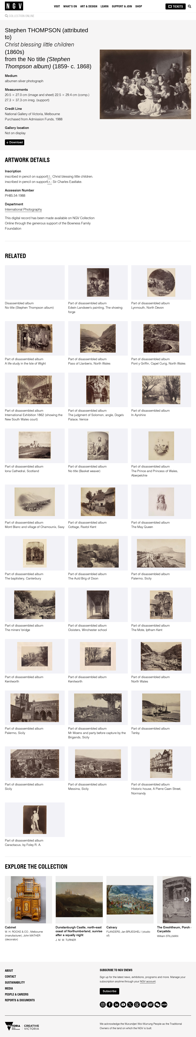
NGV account (148, 981)
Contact (10, 976)
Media (9, 988)
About (9, 970)
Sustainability (15, 982)
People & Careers (16, 994)
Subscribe (109, 991)
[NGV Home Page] (14, 6)
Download (14, 142)
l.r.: (49, 182)
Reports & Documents (20, 1000)
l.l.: (49, 176)
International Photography (23, 209)
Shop (138, 6)
